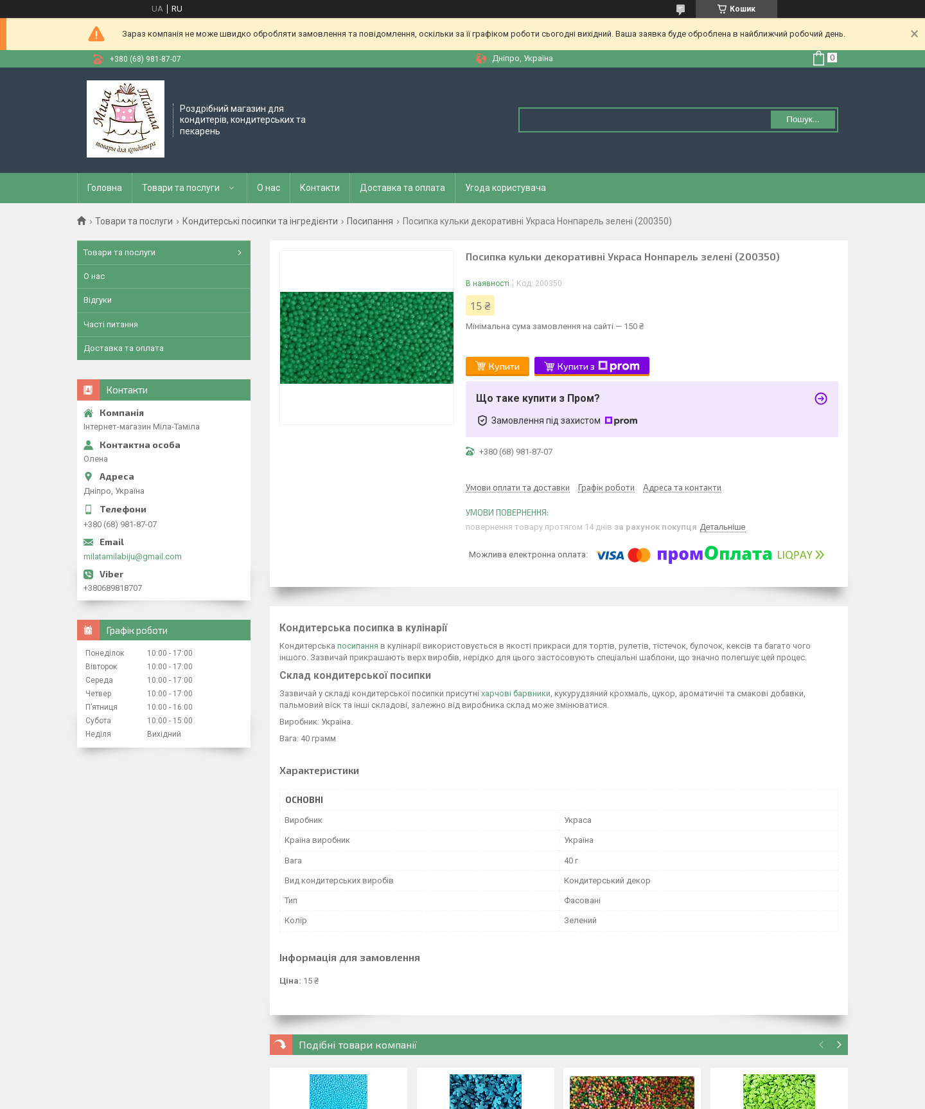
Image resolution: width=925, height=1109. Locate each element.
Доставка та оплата (402, 188)
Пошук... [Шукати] (802, 119)
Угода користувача (505, 188)
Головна (104, 188)
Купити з (599, 366)
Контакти (320, 188)
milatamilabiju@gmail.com (133, 556)
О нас (268, 188)
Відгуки (98, 300)
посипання (357, 646)
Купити (504, 366)
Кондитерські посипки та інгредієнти (260, 221)
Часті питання (111, 324)
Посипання (370, 221)
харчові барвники (516, 693)
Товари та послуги (181, 188)
